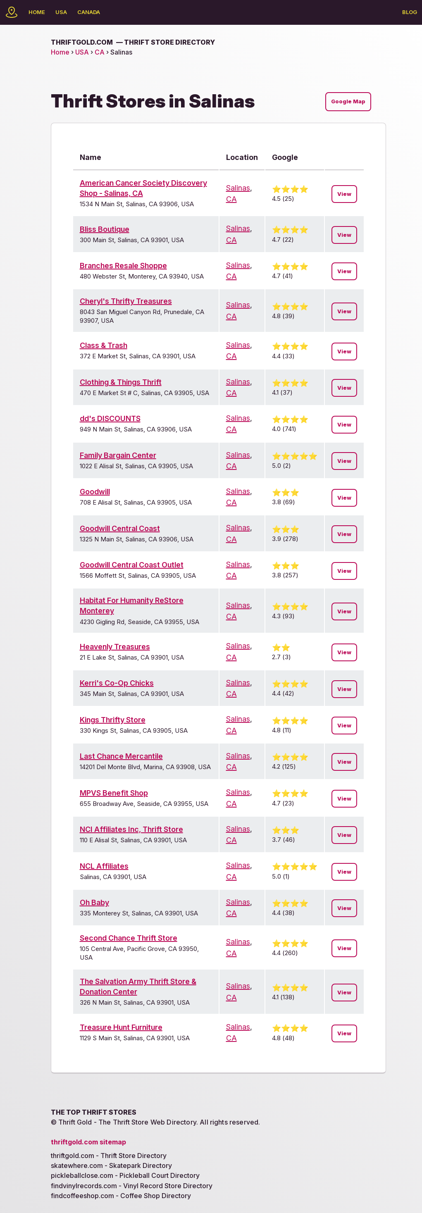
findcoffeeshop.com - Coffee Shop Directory (121, 1196)
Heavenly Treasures (115, 646)
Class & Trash (103, 345)
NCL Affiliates (104, 866)
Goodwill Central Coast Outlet (132, 564)
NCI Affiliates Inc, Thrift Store (131, 829)
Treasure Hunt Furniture (121, 1027)
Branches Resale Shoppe (123, 265)
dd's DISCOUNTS (110, 418)
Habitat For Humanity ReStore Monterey (132, 605)
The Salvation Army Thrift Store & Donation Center (138, 986)
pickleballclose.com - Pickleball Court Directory (125, 1175)
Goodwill (95, 491)
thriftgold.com (133, 42)
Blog (409, 12)
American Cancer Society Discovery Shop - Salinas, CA (143, 188)
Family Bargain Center (118, 455)
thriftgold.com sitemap (88, 1142)
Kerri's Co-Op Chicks (117, 683)
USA (61, 12)
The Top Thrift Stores (93, 1112)
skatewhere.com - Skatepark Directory (111, 1165)
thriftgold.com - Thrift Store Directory (109, 1155)
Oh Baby (94, 902)
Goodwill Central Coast (120, 528)
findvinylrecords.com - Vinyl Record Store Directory (131, 1186)
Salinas (238, 187)
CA (100, 52)
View (344, 194)
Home (37, 12)
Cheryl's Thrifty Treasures (126, 301)
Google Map (348, 101)
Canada (88, 12)
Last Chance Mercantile (121, 756)
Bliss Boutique (104, 229)
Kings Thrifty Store (112, 719)
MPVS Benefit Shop (114, 793)
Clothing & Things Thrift (121, 382)
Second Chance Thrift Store (128, 938)
